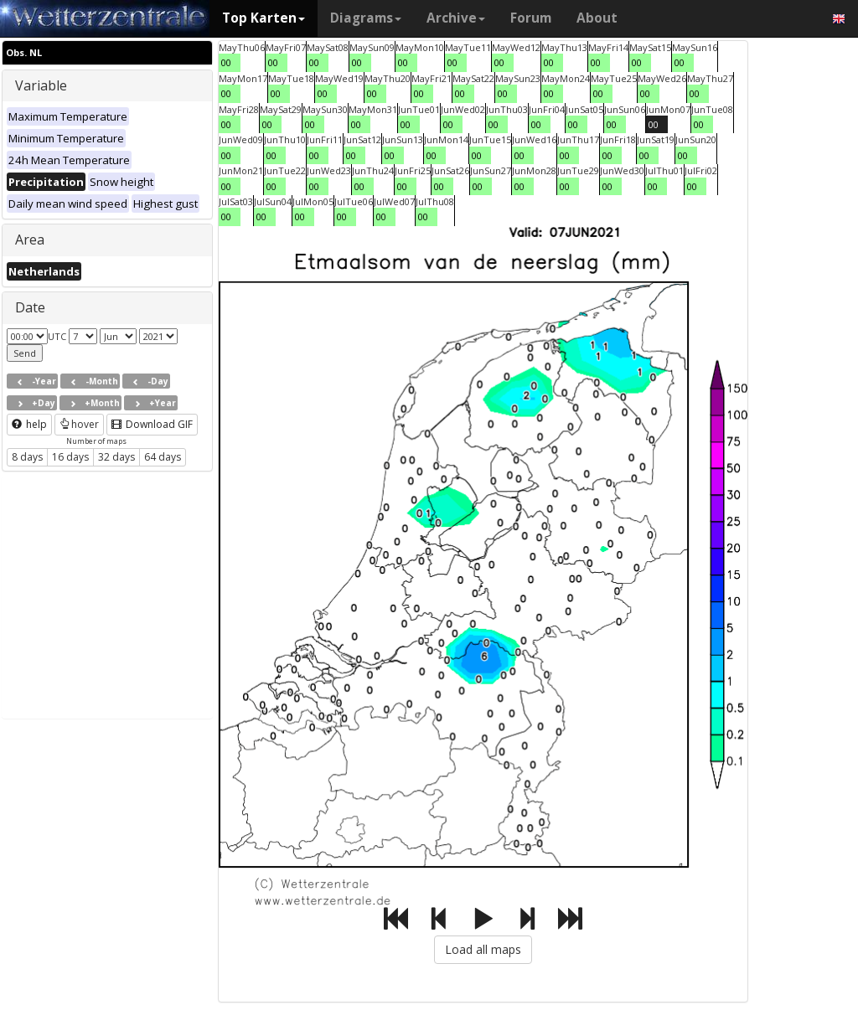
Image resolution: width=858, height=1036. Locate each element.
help (29, 424)
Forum (530, 18)
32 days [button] (116, 457)
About (597, 18)
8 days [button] (27, 457)
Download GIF (152, 424)
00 (226, 62)
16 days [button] (70, 457)
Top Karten (263, 18)
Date (30, 307)
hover (79, 424)
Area (29, 239)
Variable (41, 85)
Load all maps (483, 949)
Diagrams (365, 18)
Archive (455, 18)
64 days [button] (162, 457)
